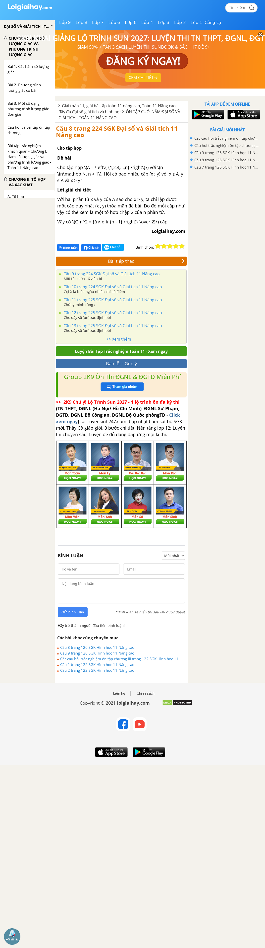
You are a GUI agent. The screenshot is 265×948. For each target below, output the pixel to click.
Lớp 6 (114, 22)
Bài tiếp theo (146, 261)
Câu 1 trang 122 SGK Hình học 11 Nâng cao (97, 664)
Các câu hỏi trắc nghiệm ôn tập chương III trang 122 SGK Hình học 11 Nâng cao (119, 658)
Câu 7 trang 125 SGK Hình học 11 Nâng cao (226, 167)
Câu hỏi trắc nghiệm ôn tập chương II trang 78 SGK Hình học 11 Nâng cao (226, 145)
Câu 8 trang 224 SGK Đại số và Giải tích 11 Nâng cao (117, 131)
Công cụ (213, 22)
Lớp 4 (147, 22)
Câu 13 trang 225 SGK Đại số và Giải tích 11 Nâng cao (112, 325)
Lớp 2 (180, 22)
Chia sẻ (91, 247)
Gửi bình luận (72, 612)
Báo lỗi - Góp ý (121, 364)
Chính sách (146, 693)
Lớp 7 (98, 22)
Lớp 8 (81, 22)
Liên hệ (119, 693)
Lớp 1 (196, 22)
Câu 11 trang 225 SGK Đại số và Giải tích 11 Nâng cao (112, 299)
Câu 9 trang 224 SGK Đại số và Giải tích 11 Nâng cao (111, 274)
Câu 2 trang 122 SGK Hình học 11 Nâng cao (97, 670)
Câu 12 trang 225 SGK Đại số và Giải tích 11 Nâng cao (112, 312)
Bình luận (68, 248)
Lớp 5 (131, 22)
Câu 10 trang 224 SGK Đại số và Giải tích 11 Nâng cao (112, 286)
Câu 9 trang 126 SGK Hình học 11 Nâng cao (97, 653)
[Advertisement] (227, 206)
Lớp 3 (163, 22)
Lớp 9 (65, 22)
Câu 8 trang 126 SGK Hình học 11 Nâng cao (97, 647)
